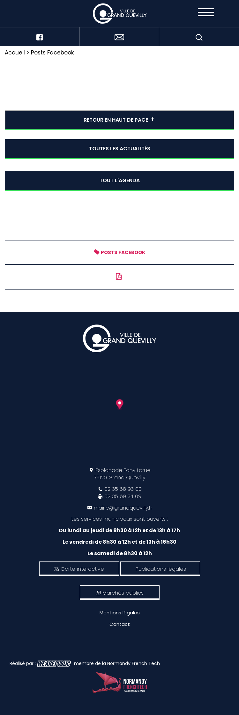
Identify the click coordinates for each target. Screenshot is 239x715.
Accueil (15, 52)
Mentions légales (120, 612)
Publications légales (161, 569)
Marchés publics (120, 593)
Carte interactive (79, 569)
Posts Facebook (52, 52)
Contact (119, 624)
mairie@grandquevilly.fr (123, 507)
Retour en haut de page (120, 120)
